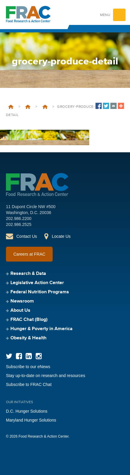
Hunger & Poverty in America (41, 329)
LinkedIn (29, 356)
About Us (28, 107)
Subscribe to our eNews (28, 366)
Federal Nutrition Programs (39, 292)
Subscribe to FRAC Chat (28, 384)
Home (11, 107)
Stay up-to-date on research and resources (45, 375)
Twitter (9, 356)
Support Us (45, 107)
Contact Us (26, 236)
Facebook (19, 356)
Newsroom (22, 301)
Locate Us (61, 236)
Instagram (38, 356)
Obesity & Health (28, 338)
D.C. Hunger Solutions (26, 411)
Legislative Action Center (37, 283)
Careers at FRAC (29, 254)
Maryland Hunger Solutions (31, 420)
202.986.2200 (19, 218)
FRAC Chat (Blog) (29, 319)
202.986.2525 (19, 224)
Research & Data (28, 273)
